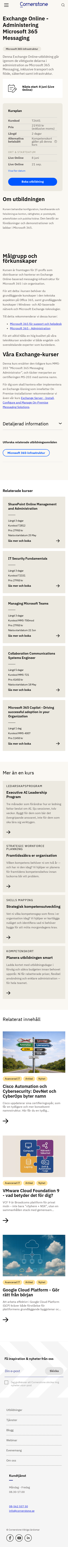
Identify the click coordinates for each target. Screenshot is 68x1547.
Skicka (54, 1371)
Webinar (11, 1440)
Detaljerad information (33, 424)
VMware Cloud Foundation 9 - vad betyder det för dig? (31, 1193)
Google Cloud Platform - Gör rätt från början (31, 1292)
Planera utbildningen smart (29, 957)
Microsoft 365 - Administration (30, 328)
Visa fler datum (16, 170)
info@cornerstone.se (21, 1511)
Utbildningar (14, 1410)
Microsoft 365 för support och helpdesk (36, 324)
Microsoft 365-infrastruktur (26, 453)
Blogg (9, 1430)
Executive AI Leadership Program (26, 794)
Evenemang (14, 1450)
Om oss (11, 1460)
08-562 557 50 (18, 1506)
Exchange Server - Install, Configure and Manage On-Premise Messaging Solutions (28, 402)
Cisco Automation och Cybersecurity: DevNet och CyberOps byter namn (29, 1091)
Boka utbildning (33, 181)
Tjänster (11, 1420)
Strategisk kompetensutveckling (33, 906)
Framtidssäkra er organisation (31, 855)
